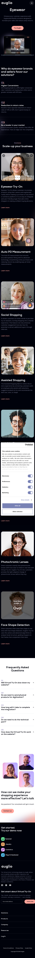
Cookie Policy (28, 948)
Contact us (7, 811)
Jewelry (8, 844)
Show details (25, 500)
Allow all (17, 505)
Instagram (6, 885)
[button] (17, 682)
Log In (3, 936)
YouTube (10, 885)
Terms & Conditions (8, 948)
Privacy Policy (19, 948)
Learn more (5, 207)
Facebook (2, 885)
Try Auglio (17, 28)
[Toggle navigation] (32, 3)
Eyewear (8, 839)
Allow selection (17, 511)
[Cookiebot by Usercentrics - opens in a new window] (25, 445)
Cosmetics (9, 849)
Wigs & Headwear (12, 855)
